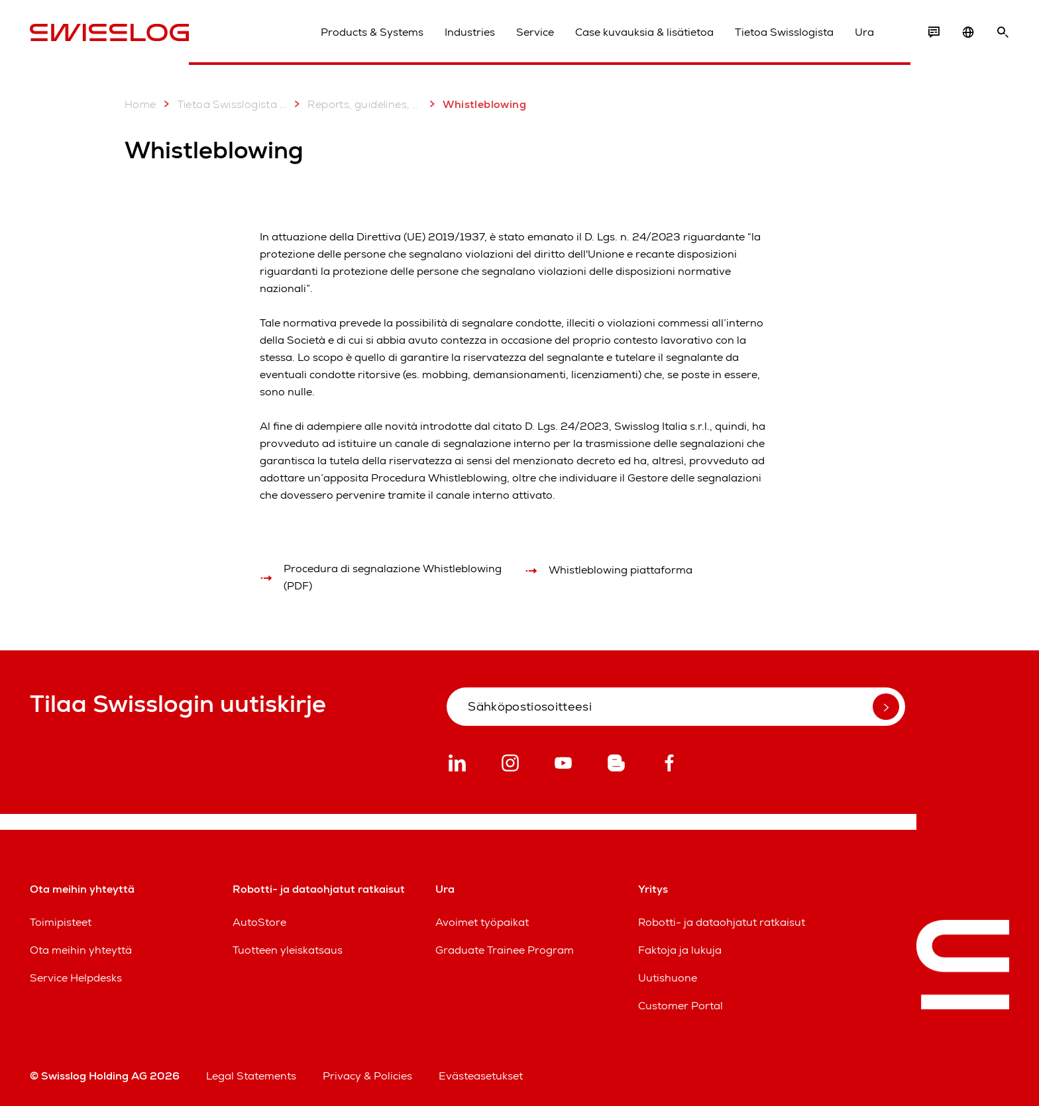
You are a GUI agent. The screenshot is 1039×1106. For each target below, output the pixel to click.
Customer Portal (680, 1006)
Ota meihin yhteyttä (81, 950)
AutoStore (259, 922)
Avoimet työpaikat (482, 922)
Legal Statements (251, 1076)
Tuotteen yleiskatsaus (288, 950)
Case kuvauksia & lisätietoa (644, 32)
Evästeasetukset (481, 1076)
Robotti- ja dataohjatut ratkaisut (721, 922)
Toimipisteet (60, 922)
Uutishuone (667, 978)
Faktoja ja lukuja (680, 950)
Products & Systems (372, 32)
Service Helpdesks (76, 978)
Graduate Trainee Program (504, 950)
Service (535, 32)
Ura (864, 32)
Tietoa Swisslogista (784, 32)
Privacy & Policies (367, 1076)
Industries (470, 32)
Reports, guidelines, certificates (355, 104)
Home (140, 104)
